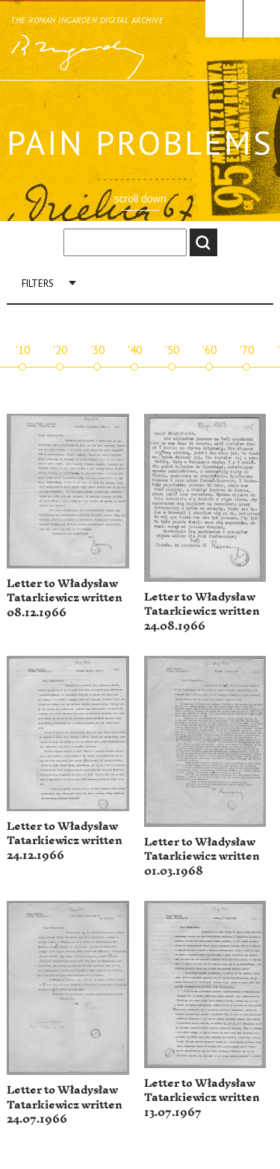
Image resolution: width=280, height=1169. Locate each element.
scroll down (139, 199)
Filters (38, 283)
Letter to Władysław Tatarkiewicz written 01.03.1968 (202, 856)
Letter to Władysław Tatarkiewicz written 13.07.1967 (202, 1098)
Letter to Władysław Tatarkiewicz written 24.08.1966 (202, 611)
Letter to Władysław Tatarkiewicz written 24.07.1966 (64, 1104)
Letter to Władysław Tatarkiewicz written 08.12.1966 (64, 598)
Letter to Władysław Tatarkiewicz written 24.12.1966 (64, 841)
